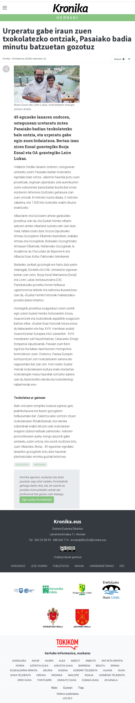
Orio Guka (24, 680)
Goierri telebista (85, 670)
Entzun (119, 58)
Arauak (79, 566)
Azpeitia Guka (39, 665)
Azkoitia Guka (63, 665)
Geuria (48, 670)
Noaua (89, 675)
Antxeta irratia (112, 660)
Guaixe (107, 670)
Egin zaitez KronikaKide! (37, 499)
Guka (121, 670)
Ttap (81, 687)
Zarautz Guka (66, 680)
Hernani (67, 17)
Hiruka (41, 675)
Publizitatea (61, 566)
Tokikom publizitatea (67, 693)
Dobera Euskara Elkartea (67, 528)
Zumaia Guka (90, 680)
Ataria (20, 665)
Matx (54, 687)
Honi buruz (18, 566)
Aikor (35, 660)
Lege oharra (39, 566)
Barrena (84, 665)
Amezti (75, 660)
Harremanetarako (102, 566)
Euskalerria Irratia (23, 670)
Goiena (63, 670)
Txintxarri (44, 680)
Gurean (67, 687)
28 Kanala (111, 680)
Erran (115, 665)
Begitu (100, 665)
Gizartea (22, 464)
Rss (122, 566)
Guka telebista (20, 675)
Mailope (73, 675)
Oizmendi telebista (112, 675)
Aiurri (49, 660)
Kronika (56, 675)
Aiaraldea (19, 660)
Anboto (91, 660)
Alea (62, 660)
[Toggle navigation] (5, 8)
